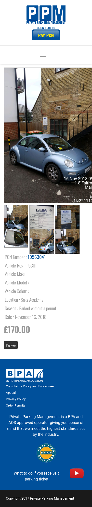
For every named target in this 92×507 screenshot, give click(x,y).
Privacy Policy (16, 399)
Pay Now (10, 345)
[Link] (46, 33)
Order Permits (16, 405)
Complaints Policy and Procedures (30, 386)
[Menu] (43, 55)
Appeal (11, 392)
